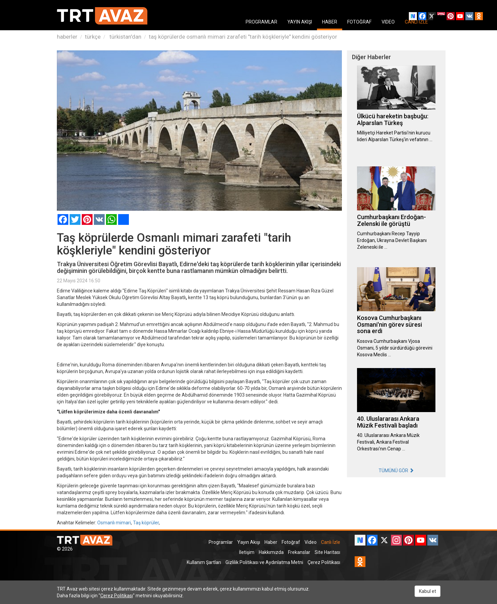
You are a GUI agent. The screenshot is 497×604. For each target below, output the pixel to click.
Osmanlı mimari (114, 522)
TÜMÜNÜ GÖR (396, 470)
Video (311, 542)
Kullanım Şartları (204, 562)
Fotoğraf (291, 542)
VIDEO (388, 22)
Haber (270, 542)
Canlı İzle (330, 542)
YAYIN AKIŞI (299, 22)
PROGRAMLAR (261, 22)
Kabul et (427, 591)
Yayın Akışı (248, 542)
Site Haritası (327, 552)
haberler (67, 36)
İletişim (246, 552)
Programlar (221, 542)
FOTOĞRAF (359, 22)
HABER (329, 22)
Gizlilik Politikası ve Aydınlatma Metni (264, 562)
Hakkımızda (271, 552)
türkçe (93, 36)
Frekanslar (299, 552)
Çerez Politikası (324, 562)
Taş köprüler (146, 522)
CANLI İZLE (416, 22)
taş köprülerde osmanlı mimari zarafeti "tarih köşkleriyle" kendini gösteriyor (243, 36)
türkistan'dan (124, 36)
